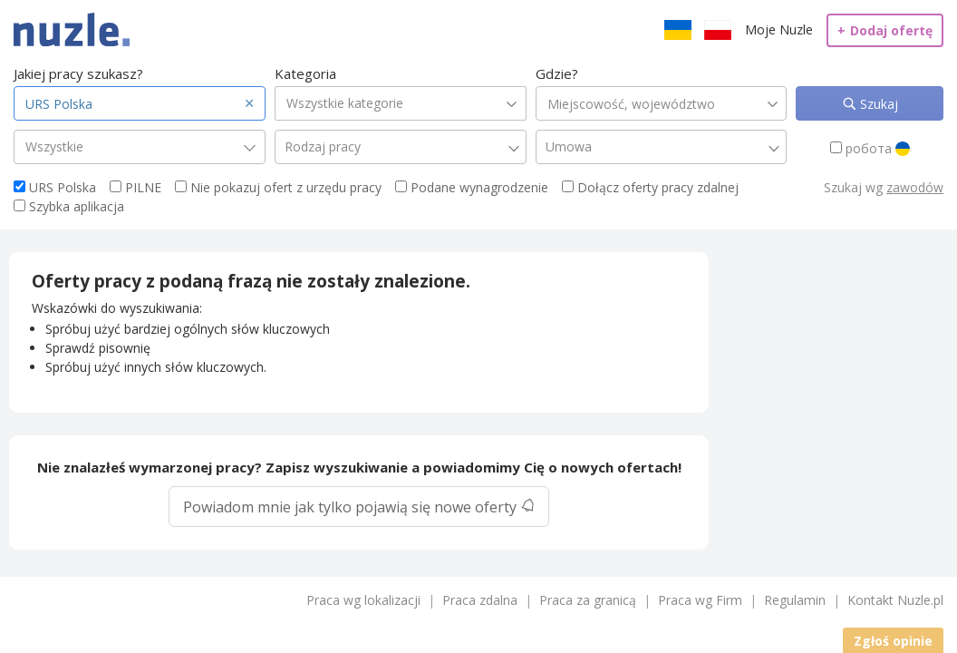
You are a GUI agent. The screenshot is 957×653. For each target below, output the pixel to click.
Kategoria (305, 73)
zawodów (914, 187)
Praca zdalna (479, 600)
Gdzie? (557, 73)
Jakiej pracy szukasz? (78, 73)
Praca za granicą (587, 600)
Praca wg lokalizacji (363, 600)
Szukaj (877, 103)
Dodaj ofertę (885, 30)
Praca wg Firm (700, 600)
